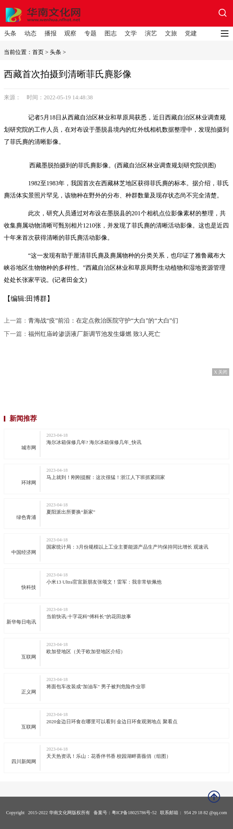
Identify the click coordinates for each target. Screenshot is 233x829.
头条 (10, 33)
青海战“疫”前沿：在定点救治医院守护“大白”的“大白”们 (103, 320)
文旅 (171, 33)
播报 (50, 33)
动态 (30, 33)
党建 (191, 33)
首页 (38, 52)
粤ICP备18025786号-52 (134, 812)
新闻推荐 (23, 418)
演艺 (151, 33)
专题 (90, 33)
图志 (111, 33)
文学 (131, 33)
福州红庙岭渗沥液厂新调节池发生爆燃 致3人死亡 (94, 334)
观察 (70, 33)
